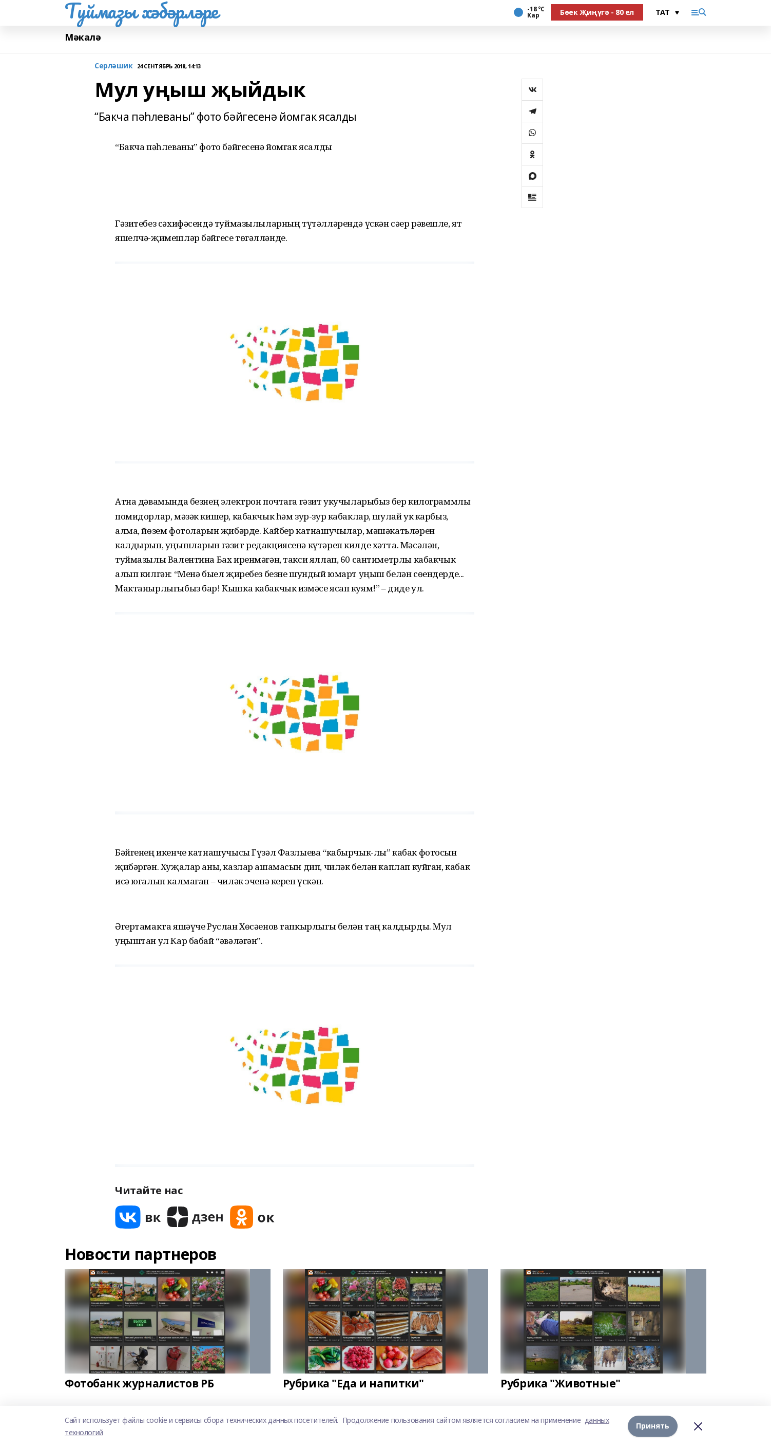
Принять (652, 1426)
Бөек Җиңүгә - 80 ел (597, 12)
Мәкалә (83, 37)
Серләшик (113, 66)
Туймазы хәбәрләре (141, 11)
